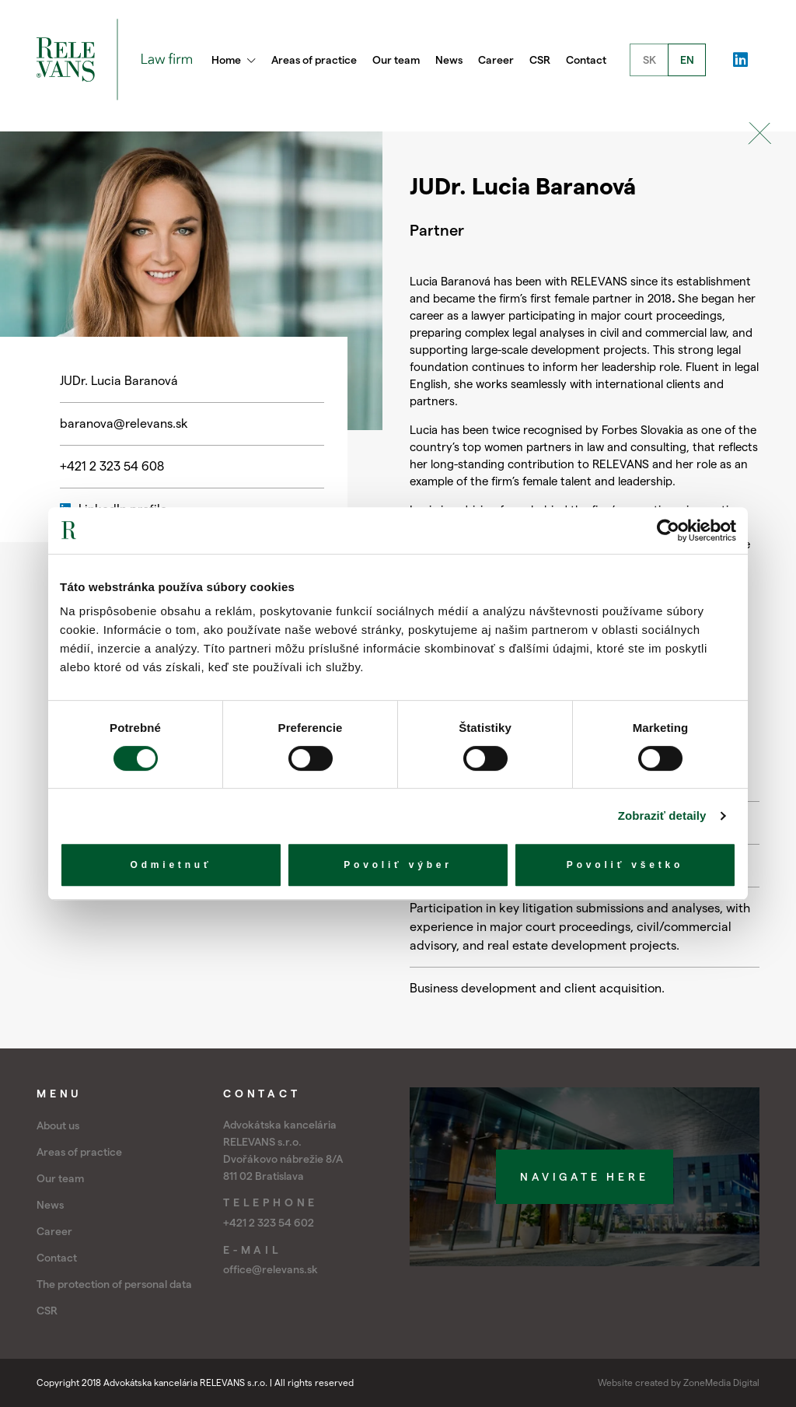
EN (687, 60)
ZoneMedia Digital (721, 1382)
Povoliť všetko (625, 864)
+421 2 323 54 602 (268, 1222)
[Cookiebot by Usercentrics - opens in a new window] (668, 530)
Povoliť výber (398, 864)
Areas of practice (314, 60)
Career (496, 60)
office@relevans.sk (270, 1269)
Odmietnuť (171, 864)
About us (58, 1125)
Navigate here (584, 1177)
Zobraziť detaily (662, 815)
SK (649, 60)
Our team (396, 60)
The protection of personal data (114, 1284)
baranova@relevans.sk (124, 423)
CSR (539, 60)
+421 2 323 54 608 (112, 466)
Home (233, 60)
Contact (586, 60)
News (449, 60)
